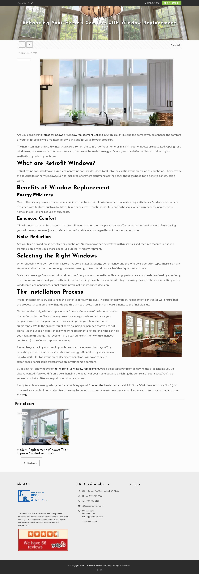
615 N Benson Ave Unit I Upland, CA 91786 (100, 491)
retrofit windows (52, 134)
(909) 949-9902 (153, 3)
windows (49, 347)
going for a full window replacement (76, 368)
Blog (110, 565)
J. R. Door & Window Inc (96, 565)
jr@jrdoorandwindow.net (92, 506)
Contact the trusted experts (106, 385)
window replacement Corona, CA (87, 134)
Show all (175, 45)
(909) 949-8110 (92, 501)
